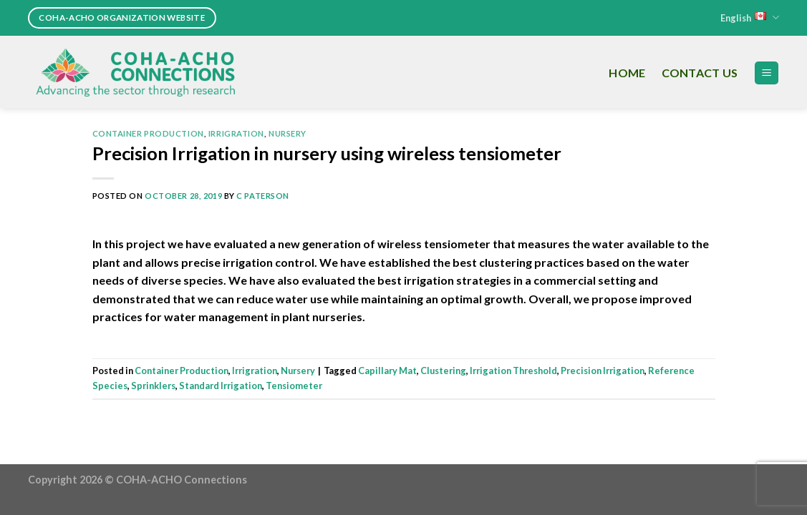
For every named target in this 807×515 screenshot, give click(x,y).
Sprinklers (153, 385)
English (749, 17)
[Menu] (766, 73)
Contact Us (700, 72)
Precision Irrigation (602, 370)
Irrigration (236, 133)
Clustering (443, 370)
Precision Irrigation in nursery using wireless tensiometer (326, 153)
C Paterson (262, 195)
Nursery (287, 133)
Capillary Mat (387, 370)
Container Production (148, 133)
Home (627, 72)
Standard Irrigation (220, 385)
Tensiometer (294, 385)
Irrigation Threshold (513, 370)
